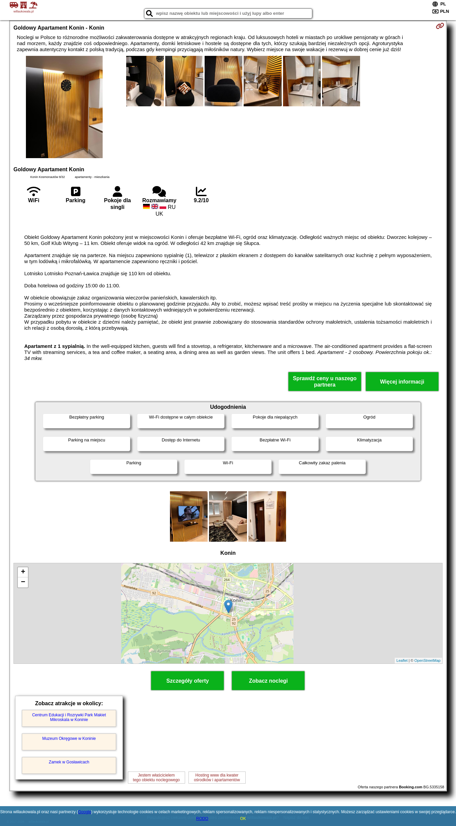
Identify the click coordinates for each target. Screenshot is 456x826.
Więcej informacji (402, 382)
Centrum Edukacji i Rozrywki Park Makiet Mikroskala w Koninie (69, 717)
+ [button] (23, 572)
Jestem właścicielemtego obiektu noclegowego (156, 777)
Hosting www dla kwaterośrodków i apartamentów (217, 777)
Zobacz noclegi (268, 681)
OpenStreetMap (427, 660)
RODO (202, 818)
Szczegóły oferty (187, 681)
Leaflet (402, 660)
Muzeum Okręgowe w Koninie (69, 738)
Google (84, 812)
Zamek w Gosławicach (69, 762)
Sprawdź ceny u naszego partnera (324, 381)
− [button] (23, 582)
